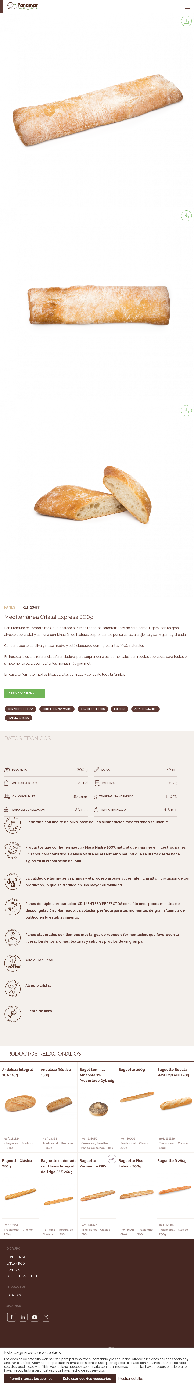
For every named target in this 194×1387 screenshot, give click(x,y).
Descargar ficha (21, 693)
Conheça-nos (17, 1257)
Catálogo (14, 1295)
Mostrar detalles (131, 1379)
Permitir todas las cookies (31, 1379)
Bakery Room (16, 1263)
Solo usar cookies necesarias (87, 1379)
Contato (13, 1270)
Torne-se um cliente (22, 1276)
